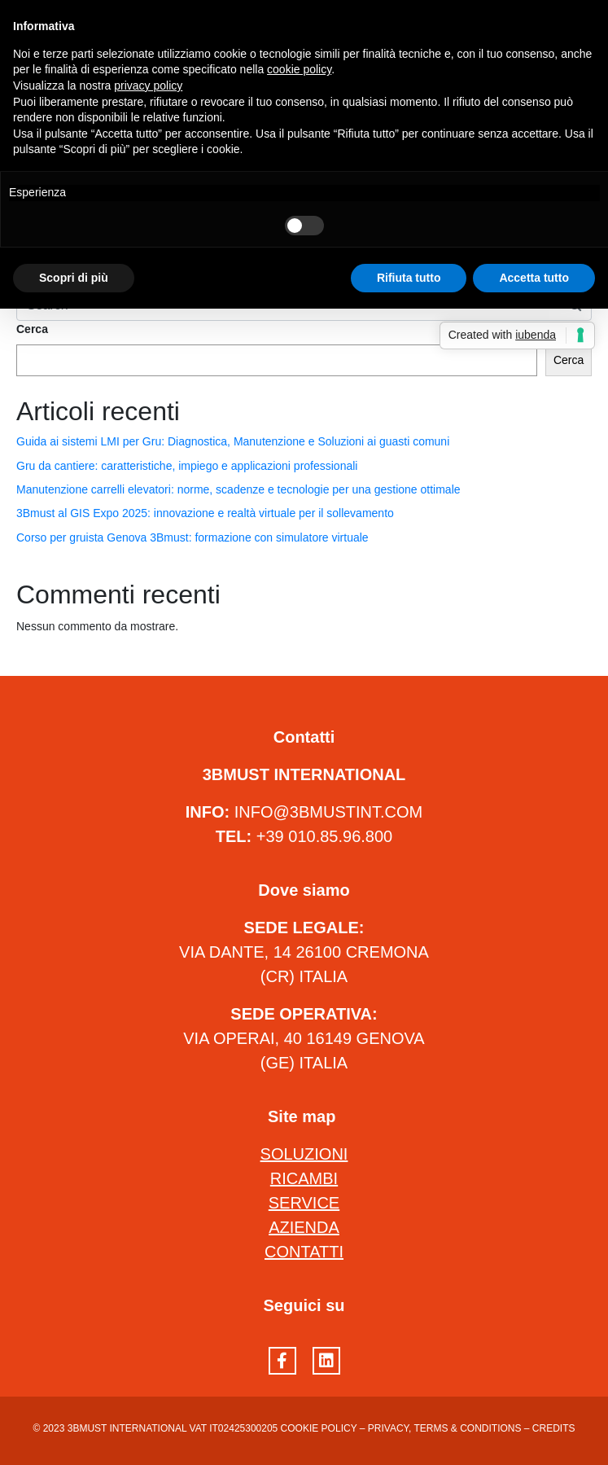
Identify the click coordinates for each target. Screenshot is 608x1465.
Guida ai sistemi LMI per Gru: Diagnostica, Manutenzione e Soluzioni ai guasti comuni (232, 441)
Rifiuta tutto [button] (409, 277)
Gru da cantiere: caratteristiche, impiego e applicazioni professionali (186, 465)
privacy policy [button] (148, 85)
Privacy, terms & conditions (445, 1428)
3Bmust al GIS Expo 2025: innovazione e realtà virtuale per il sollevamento (205, 513)
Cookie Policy (319, 1428)
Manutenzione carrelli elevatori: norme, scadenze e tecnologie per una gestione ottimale (238, 489)
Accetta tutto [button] (534, 277)
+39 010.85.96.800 (324, 836)
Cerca (32, 329)
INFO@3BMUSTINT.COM (328, 812)
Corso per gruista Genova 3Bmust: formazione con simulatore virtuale (192, 537)
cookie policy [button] (299, 69)
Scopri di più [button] (73, 277)
